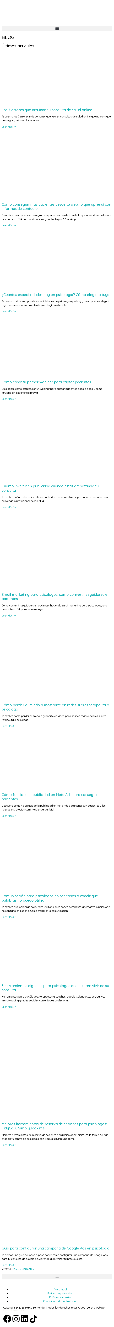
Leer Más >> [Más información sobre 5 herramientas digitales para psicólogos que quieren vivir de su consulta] (9, 1006)
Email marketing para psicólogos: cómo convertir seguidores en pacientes (55, 596)
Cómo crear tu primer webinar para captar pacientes (46, 382)
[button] (57, 28)
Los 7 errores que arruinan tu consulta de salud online (47, 110)
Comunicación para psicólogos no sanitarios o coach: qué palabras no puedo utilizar (50, 898)
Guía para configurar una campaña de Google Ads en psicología (55, 1248)
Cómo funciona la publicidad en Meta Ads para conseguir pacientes (50, 796)
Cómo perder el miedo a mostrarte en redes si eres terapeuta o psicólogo (55, 707)
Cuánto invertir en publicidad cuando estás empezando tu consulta (50, 488)
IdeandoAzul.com (13, 1310)
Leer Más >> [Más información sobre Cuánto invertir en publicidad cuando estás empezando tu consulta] (9, 507)
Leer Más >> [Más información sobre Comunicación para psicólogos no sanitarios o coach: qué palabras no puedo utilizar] (9, 917)
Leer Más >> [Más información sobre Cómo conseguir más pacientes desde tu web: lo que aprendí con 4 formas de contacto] (9, 225)
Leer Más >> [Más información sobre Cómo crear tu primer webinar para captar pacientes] (9, 398)
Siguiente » (28, 1269)
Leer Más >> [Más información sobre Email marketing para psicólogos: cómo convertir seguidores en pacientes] (9, 615)
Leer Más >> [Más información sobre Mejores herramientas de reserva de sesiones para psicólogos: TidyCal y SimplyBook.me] (9, 1145)
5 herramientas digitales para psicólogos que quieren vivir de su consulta (55, 987)
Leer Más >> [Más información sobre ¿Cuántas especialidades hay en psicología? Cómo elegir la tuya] (9, 311)
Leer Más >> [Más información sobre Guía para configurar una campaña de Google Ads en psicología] (9, 1265)
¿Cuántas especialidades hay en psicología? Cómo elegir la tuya (55, 294)
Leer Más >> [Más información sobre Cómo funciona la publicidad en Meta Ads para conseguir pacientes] (9, 815)
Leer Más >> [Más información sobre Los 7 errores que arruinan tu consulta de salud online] (9, 126)
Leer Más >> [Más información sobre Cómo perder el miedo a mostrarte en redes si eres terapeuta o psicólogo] (9, 726)
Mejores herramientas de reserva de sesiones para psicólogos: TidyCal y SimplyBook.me (54, 1126)
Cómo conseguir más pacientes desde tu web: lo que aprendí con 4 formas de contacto (56, 206)
